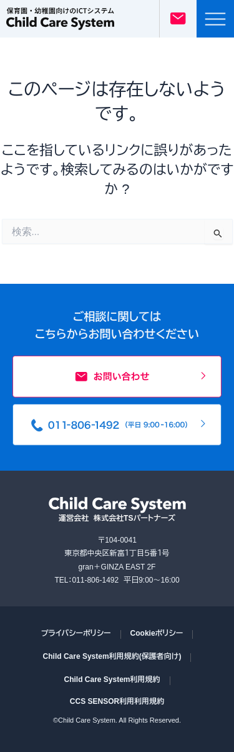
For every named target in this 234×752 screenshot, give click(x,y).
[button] (215, 19)
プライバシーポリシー (76, 633)
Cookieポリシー (156, 633)
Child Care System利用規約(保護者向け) (112, 656)
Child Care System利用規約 (112, 679)
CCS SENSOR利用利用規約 (117, 701)
